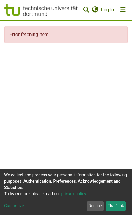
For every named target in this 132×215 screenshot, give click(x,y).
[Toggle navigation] (123, 10)
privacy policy (73, 193)
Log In (108, 10)
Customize (14, 205)
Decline (95, 205)
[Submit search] (86, 9)
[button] (95, 9)
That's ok (115, 205)
